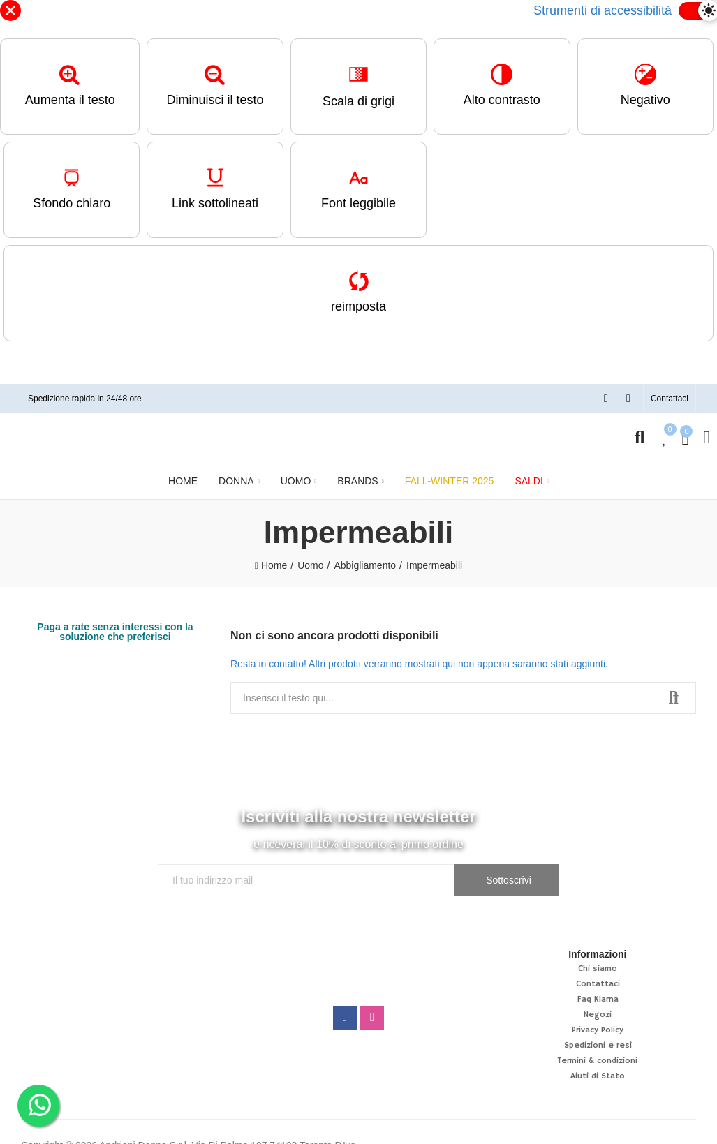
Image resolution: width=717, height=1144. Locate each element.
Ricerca (673, 698)
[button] (669, 398)
